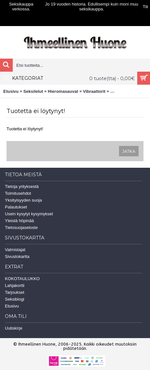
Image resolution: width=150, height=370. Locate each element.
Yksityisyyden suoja (23, 200)
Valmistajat (15, 249)
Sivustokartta (17, 256)
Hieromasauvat (63, 91)
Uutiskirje (13, 328)
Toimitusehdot (18, 193)
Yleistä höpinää (19, 220)
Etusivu (11, 91)
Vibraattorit (94, 91)
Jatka (128, 151)
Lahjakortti (14, 285)
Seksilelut (33, 91)
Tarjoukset (14, 292)
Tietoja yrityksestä (22, 186)
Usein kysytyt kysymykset (29, 213)
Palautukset (16, 207)
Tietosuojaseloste (21, 227)
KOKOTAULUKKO (22, 278)
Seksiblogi (14, 299)
